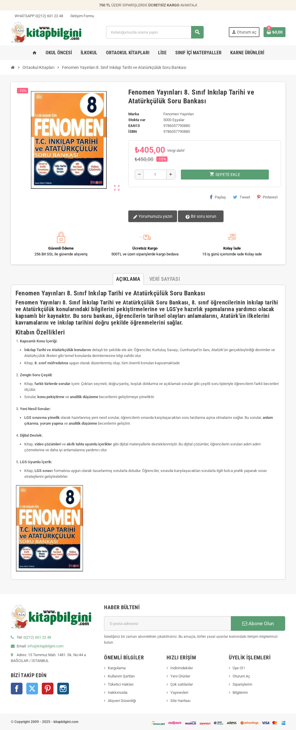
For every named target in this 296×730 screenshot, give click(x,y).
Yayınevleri (179, 692)
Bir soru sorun (200, 216)
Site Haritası (180, 700)
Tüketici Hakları (121, 684)
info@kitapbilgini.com (45, 646)
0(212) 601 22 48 (37, 637)
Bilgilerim (240, 692)
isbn (132, 131)
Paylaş (218, 197)
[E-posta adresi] (167, 623)
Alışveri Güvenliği (122, 700)
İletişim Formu (80, 16)
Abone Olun (258, 623)
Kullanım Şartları (121, 676)
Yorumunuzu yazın (152, 216)
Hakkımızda (117, 692)
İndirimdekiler (181, 668)
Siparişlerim (242, 684)
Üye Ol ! (239, 668)
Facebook (16, 688)
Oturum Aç (241, 676)
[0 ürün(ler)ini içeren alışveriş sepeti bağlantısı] (274, 32)
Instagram (63, 688)
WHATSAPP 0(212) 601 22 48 (37, 16)
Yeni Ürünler (180, 676)
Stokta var (137, 120)
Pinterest (267, 197)
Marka (133, 114)
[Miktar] (155, 174)
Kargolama (117, 668)
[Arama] (155, 32)
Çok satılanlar (181, 684)
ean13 (134, 125)
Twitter (32, 688)
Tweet (241, 197)
